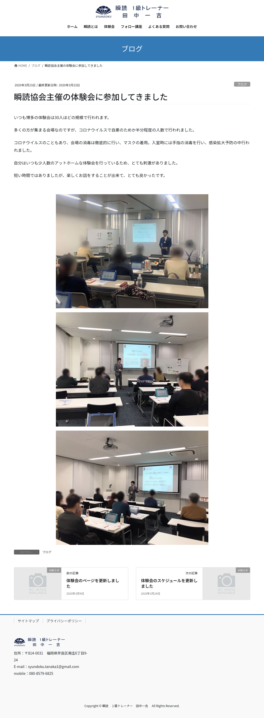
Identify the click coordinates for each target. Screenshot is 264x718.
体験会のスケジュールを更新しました (169, 583)
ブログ (242, 84)
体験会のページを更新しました (92, 583)
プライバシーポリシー (64, 620)
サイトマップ (28, 620)
